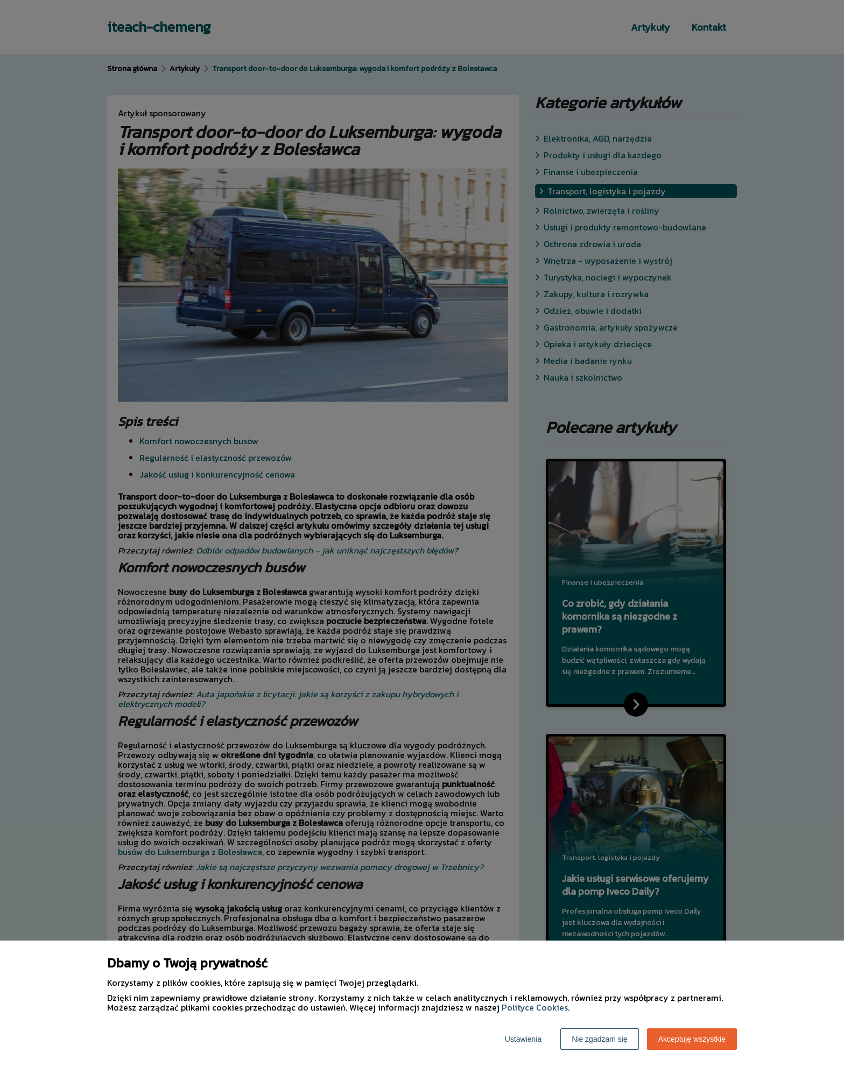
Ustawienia (523, 1039)
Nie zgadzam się (600, 1039)
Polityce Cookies (535, 1007)
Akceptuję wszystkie (692, 1039)
